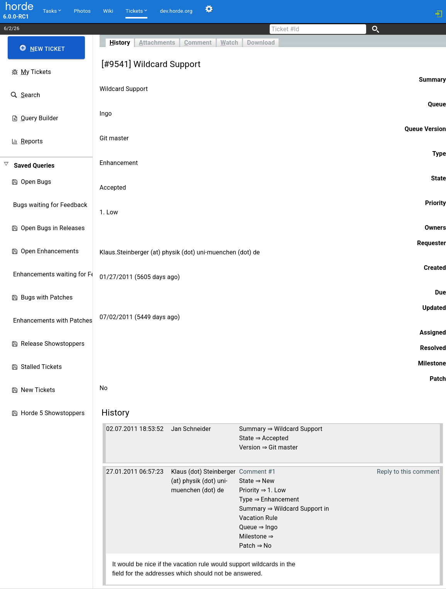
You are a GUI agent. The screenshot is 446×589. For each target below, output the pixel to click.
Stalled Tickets (41, 366)
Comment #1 (257, 471)
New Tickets (38, 390)
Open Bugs (36, 181)
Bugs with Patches (47, 297)
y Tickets (36, 72)
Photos (82, 11)
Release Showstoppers (52, 343)
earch (30, 95)
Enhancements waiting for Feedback (64, 274)
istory (120, 42)
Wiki (108, 11)
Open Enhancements (50, 251)
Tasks (52, 10)
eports (32, 141)
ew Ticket (47, 48)
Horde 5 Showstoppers (52, 413)
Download (261, 42)
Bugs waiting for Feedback (50, 205)
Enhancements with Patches (53, 320)
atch (229, 42)
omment (197, 42)
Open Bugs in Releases (53, 228)
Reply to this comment (408, 471)
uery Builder (39, 118)
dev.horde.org (176, 11)
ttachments (157, 42)
